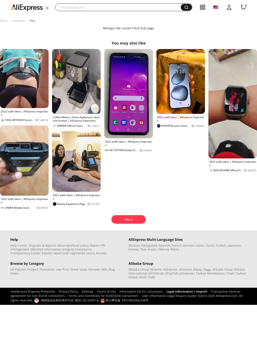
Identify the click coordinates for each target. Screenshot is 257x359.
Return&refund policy (73, 245)
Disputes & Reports (42, 245)
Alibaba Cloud (222, 269)
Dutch (210, 245)
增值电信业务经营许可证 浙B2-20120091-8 (70, 300)
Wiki (104, 269)
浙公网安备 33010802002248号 (124, 300)
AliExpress (170, 269)
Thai (143, 249)
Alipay (197, 269)
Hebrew (163, 249)
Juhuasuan (186, 273)
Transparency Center (25, 253)
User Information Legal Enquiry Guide (169, 296)
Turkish (221, 245)
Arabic (152, 249)
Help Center (18, 245)
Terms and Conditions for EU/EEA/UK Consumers (103, 296)
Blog (112, 269)
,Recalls (100, 253)
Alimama (185, 269)
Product (32, 269)
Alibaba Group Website (145, 269)
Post (32, 20)
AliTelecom (156, 273)
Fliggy (207, 269)
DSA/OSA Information (45, 249)
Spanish (164, 245)
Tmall (230, 273)
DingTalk (171, 273)
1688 (151, 277)
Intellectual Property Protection (33, 291)
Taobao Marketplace (210, 273)
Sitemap (87, 291)
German (188, 245)
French (176, 245)
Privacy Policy (68, 291)
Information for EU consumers (141, 291)
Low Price (62, 269)
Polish (174, 249)
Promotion (47, 269)
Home (3, 20)
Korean (133, 249)
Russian (134, 245)
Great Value (78, 269)
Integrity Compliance (77, 249)
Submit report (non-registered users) (68, 253)
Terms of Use (106, 291)
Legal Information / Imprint (186, 291)
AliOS (143, 277)
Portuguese (149, 245)
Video (14, 273)
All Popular (18, 269)
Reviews (94, 269)
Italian (200, 245)
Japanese (234, 245)
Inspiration (18, 20)
